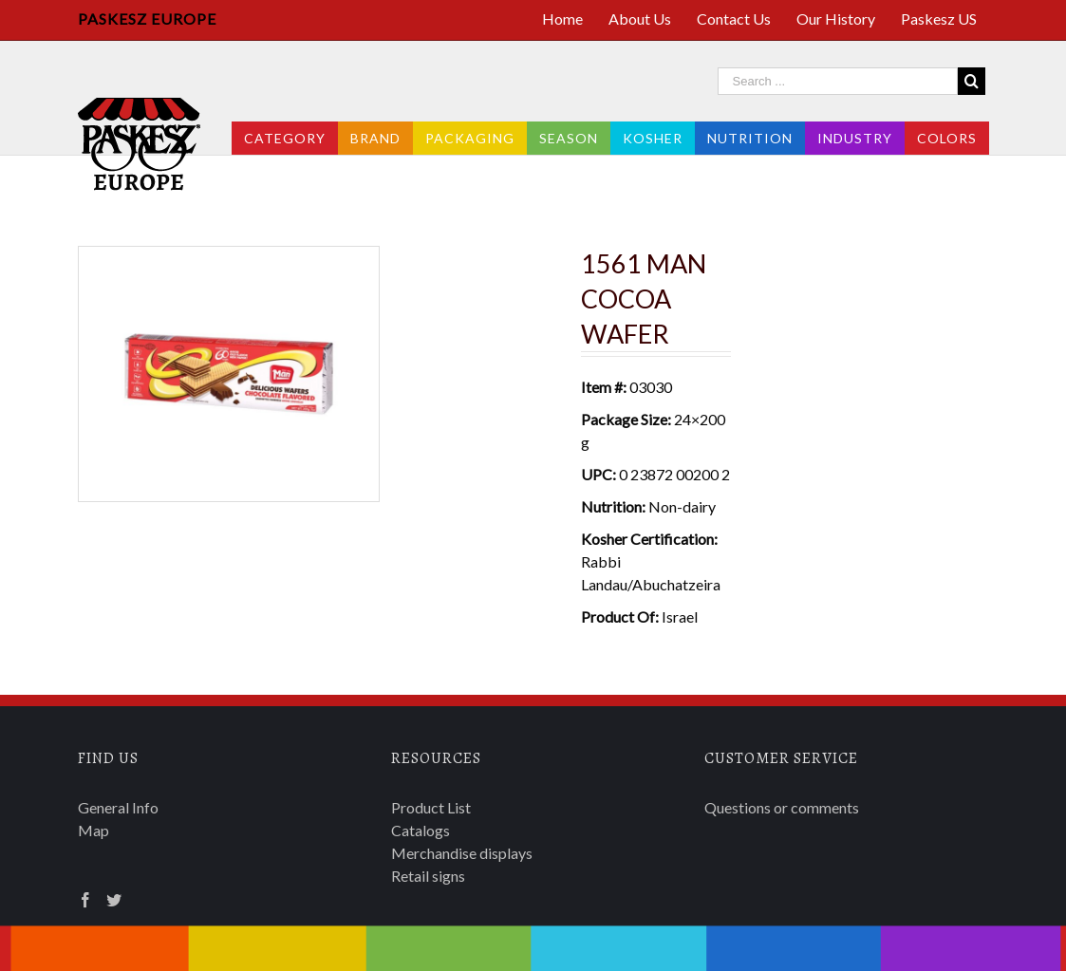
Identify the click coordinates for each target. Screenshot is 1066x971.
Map (93, 830)
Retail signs (428, 876)
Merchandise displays (462, 853)
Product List (431, 807)
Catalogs (420, 830)
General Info (118, 807)
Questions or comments (781, 807)
